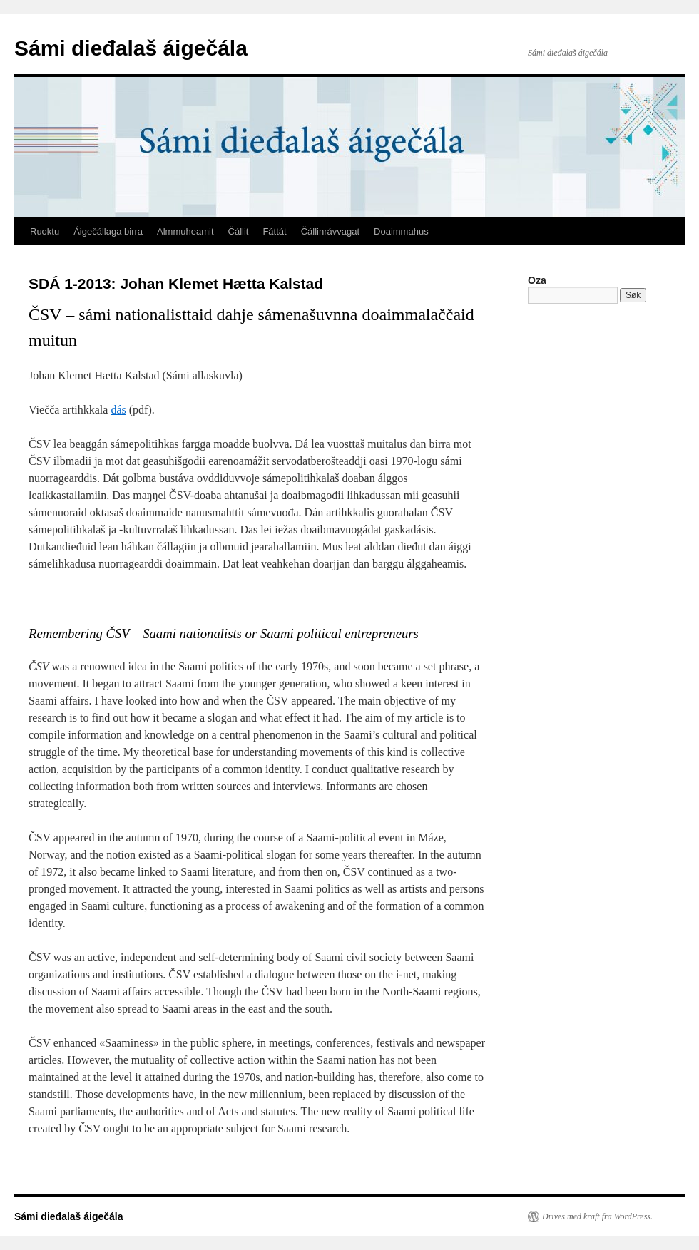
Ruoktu (44, 231)
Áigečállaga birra (108, 231)
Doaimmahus (401, 231)
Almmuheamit (185, 231)
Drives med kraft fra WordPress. (597, 1216)
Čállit (238, 231)
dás (118, 410)
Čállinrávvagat (330, 231)
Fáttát (274, 231)
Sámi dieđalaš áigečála (131, 48)
